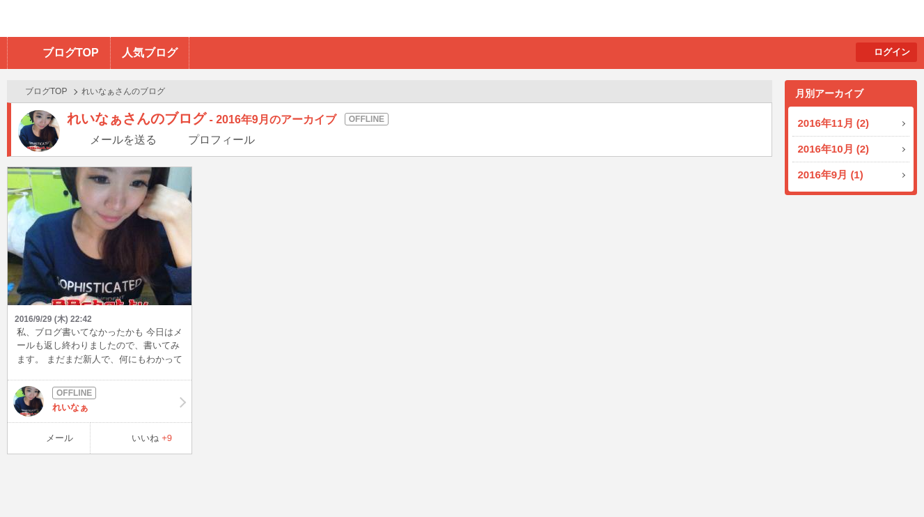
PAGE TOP (886, 479)
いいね (152, 438)
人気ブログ (150, 53)
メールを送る (123, 140)
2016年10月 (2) (834, 149)
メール (59, 438)
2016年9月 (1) (830, 174)
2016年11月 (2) (834, 123)
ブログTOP (70, 53)
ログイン (892, 52)
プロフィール (221, 140)
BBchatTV (199, 18)
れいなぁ (99, 401)
